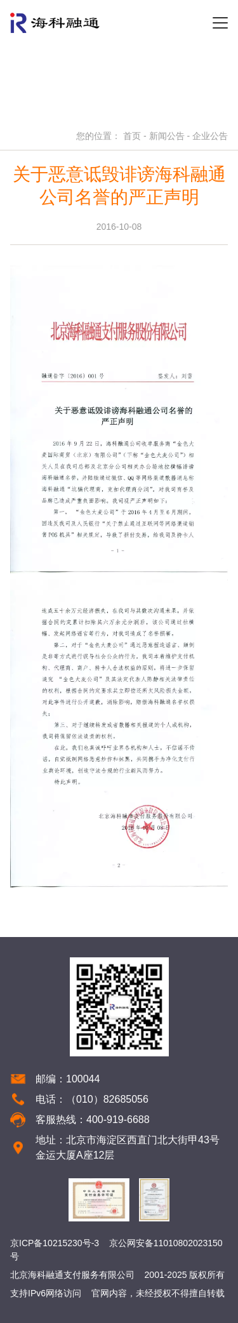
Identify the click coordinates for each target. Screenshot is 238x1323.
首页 (132, 136)
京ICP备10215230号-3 (54, 1243)
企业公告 (210, 136)
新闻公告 (167, 136)
